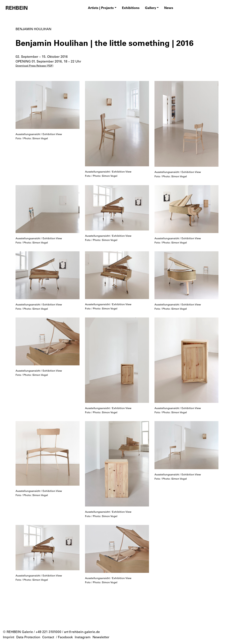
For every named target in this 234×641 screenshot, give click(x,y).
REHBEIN (16, 7)
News (168, 7)
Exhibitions (130, 7)
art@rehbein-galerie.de (82, 631)
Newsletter (101, 637)
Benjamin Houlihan (33, 29)
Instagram (82, 637)
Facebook (65, 637)
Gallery (150, 7)
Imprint (8, 637)
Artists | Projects (101, 7)
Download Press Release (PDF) (34, 65)
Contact (48, 637)
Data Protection (28, 637)
